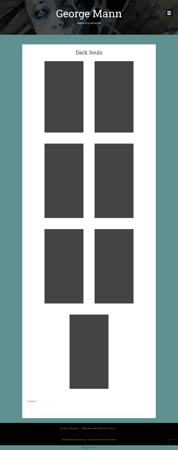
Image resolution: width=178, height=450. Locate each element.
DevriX (83, 439)
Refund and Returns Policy (98, 428)
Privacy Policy (69, 428)
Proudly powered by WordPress (102, 439)
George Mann (89, 13)
